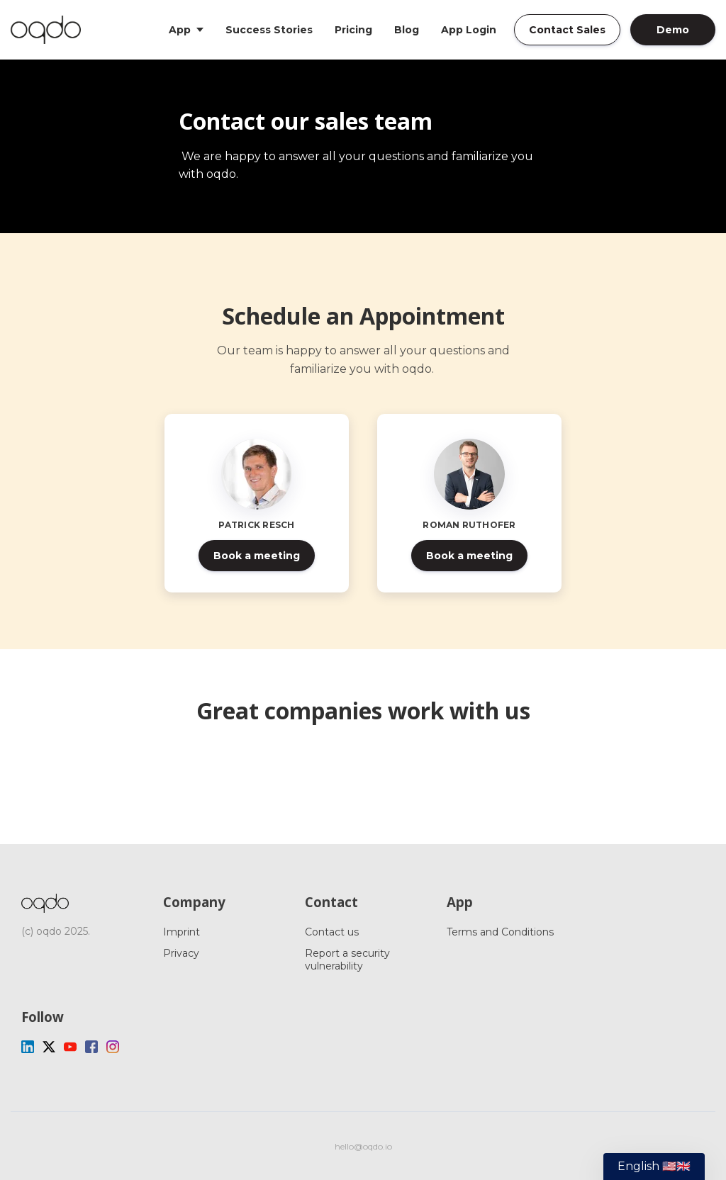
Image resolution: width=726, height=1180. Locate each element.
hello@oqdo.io (363, 1146)
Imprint (181, 932)
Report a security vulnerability (347, 959)
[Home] (49, 30)
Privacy (181, 953)
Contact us (332, 932)
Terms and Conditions (500, 932)
